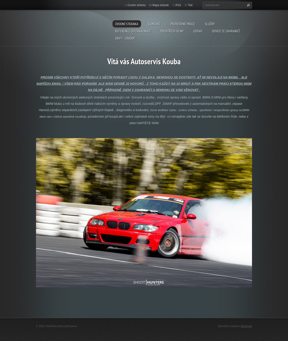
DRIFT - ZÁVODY (125, 38)
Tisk (190, 5)
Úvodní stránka (126, 24)
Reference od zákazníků (133, 31)
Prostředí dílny (172, 31)
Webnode (246, 326)
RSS (178, 5)
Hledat (247, 5)
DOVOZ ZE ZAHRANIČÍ (226, 31)
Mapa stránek (160, 5)
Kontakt (154, 24)
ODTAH (198, 31)
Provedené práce (183, 24)
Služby (210, 24)
